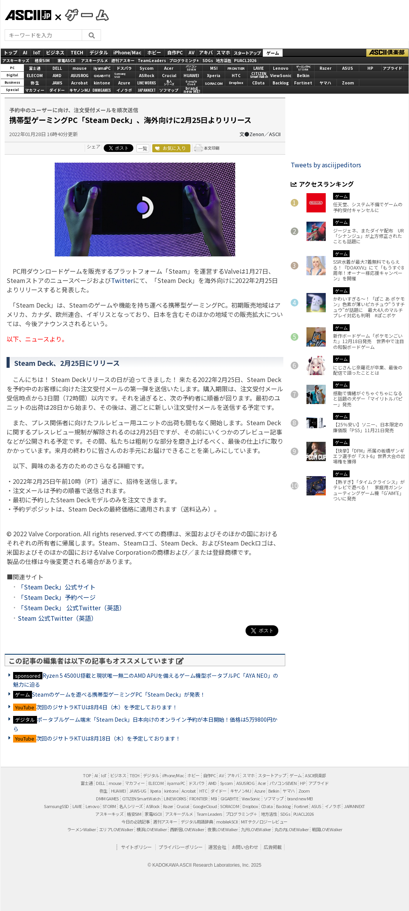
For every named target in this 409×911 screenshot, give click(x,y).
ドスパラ (124, 68)
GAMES (83, 14)
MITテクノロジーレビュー (264, 821)
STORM (109, 806)
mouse (79, 68)
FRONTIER (236, 68)
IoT (37, 52)
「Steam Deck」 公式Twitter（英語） (71, 607)
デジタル (98, 52)
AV (191, 52)
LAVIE (258, 68)
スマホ (223, 52)
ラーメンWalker (81, 829)
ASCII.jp (28, 15)
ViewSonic (280, 75)
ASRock (146, 75)
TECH (77, 52)
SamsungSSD (120, 75)
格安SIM (42, 60)
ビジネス (55, 52)
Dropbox (236, 82)
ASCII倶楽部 (387, 53)
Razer (326, 68)
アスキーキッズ (15, 60)
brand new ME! (300, 798)
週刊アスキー (123, 60)
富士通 (34, 68)
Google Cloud (205, 806)
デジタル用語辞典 (197, 821)
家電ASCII (66, 60)
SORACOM (229, 806)
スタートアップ (247, 53)
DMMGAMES (102, 90)
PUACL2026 (245, 60)
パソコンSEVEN (191, 68)
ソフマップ (168, 90)
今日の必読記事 (135, 821)
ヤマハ (325, 83)
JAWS (57, 83)
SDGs (207, 60)
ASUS (347, 68)
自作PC (175, 52)
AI (25, 52)
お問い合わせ (245, 847)
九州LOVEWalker (256, 829)
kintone (102, 83)
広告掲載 (272, 847)
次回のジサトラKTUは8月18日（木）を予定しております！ (108, 738)
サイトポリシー (136, 847)
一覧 (142, 148)
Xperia (213, 75)
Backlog (281, 83)
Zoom (348, 83)
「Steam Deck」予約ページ (57, 597)
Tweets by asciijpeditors (326, 164)
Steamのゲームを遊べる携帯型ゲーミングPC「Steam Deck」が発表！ (118, 694)
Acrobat (79, 83)
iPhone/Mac (127, 52)
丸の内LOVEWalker (291, 829)
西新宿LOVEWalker (187, 829)
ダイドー (57, 90)
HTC (236, 75)
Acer (168, 68)
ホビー (154, 52)
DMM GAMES (107, 798)
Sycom (146, 68)
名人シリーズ (131, 806)
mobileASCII (226, 821)
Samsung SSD (56, 806)
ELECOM (35, 75)
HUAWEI (191, 75)
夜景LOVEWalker (222, 829)
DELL (57, 68)
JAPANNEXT (147, 90)
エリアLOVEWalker (116, 829)
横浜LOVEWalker (151, 829)
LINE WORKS (146, 83)
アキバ (206, 52)
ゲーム (272, 53)
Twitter (122, 280)
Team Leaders (209, 814)
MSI (213, 68)
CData (258, 83)
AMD (57, 75)
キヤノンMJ (79, 90)
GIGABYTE (102, 75)
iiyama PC (176, 783)
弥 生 (34, 83)
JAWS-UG (137, 791)
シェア (94, 146)
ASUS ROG (79, 75)
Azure (124, 83)
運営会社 (217, 847)
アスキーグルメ (94, 60)
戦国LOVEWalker (327, 829)
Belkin (303, 75)
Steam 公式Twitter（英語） (57, 618)
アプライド (392, 68)
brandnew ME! (191, 90)
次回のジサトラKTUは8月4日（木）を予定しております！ (107, 707)
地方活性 (223, 60)
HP (370, 68)
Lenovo (280, 68)
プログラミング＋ (242, 814)
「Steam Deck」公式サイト (57, 586)
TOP (87, 775)
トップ (10, 52)
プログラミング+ (184, 60)
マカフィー (34, 90)
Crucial (169, 75)
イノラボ (124, 90)
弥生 (103, 791)
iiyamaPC (101, 68)
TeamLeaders (152, 60)
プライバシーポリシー (180, 847)
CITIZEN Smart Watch (141, 798)
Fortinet (303, 83)
